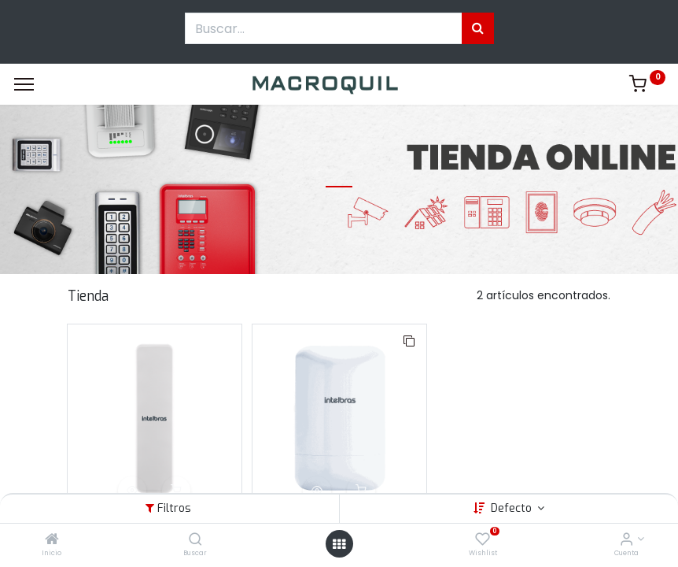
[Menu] (24, 84)
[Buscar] (195, 540)
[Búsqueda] (478, 28)
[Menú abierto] (339, 544)
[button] (132, 490)
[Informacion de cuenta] (626, 540)
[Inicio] (52, 540)
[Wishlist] (482, 540)
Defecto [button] (513, 508)
